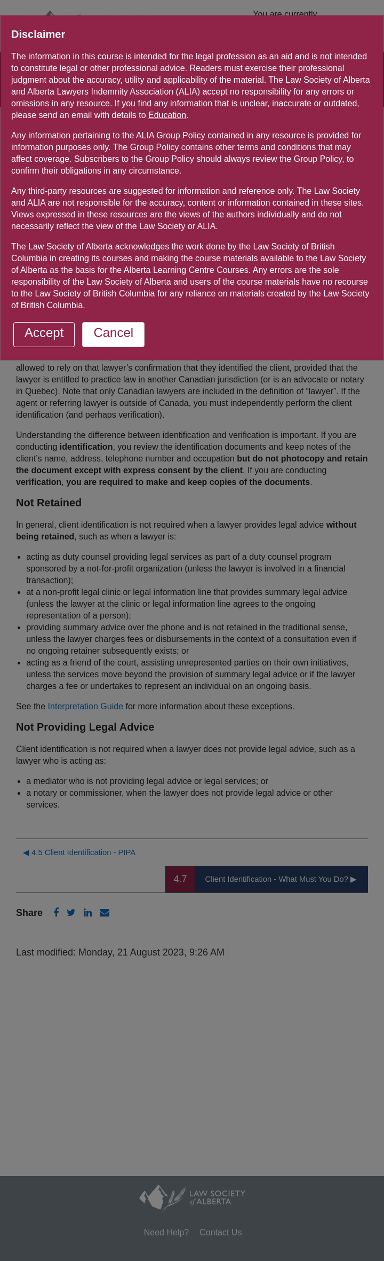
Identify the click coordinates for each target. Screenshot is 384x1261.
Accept (44, 332)
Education (167, 115)
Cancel (113, 332)
